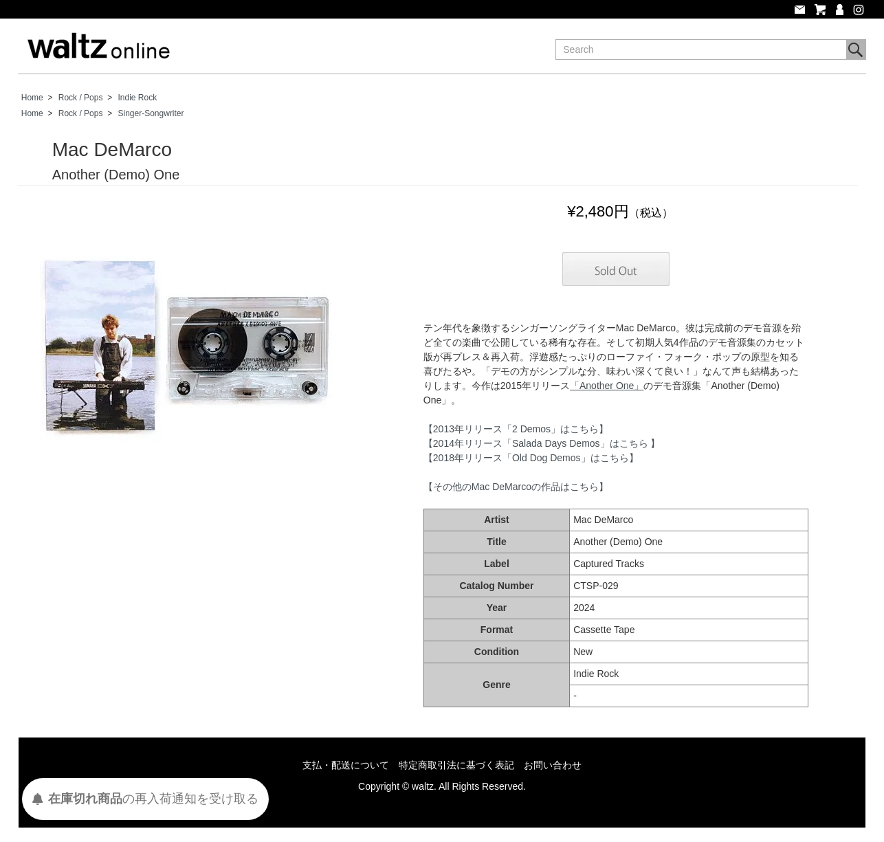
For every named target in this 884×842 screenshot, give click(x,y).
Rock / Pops (80, 97)
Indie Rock (137, 97)
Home (32, 97)
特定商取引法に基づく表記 (456, 765)
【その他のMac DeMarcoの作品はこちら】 (515, 486)
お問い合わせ (553, 765)
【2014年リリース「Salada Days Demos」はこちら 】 (542, 443)
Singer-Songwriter (151, 113)
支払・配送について (345, 765)
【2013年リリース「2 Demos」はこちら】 (515, 428)
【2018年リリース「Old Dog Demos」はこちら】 (531, 457)
